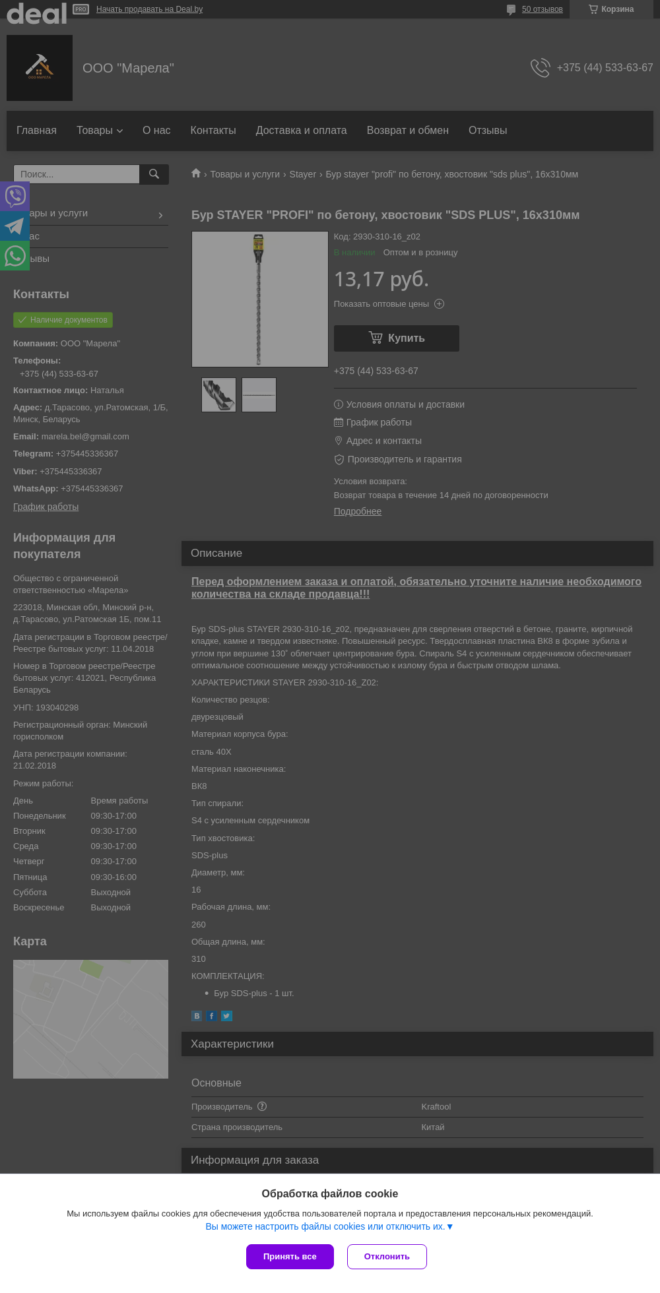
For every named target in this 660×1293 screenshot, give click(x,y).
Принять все (290, 1256)
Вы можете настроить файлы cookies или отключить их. (325, 1226)
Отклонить (387, 1256)
